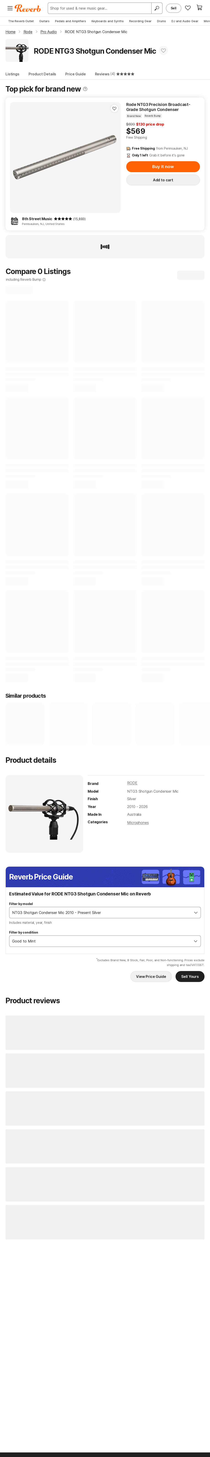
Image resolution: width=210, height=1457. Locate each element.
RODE (132, 783)
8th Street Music (37, 218)
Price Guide (75, 74)
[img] (63, 219)
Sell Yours (190, 976)
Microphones (138, 822)
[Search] (156, 8)
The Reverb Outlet (21, 21)
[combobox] (100, 912)
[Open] (195, 912)
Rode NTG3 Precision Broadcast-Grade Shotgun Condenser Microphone (158, 107)
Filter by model (21, 904)
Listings (12, 74)
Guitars (44, 21)
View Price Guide (151, 976)
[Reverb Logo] (28, 8)
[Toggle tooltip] (85, 89)
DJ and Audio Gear (184, 21)
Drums (161, 21)
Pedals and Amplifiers (70, 21)
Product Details (42, 74)
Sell (173, 8)
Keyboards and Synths (108, 21)
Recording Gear (140, 21)
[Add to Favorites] (163, 50)
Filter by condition (23, 932)
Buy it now (163, 166)
